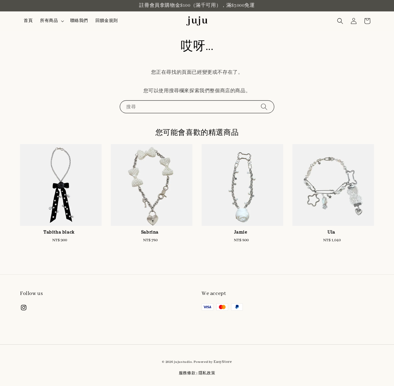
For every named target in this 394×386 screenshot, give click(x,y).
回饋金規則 (106, 20)
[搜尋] (264, 107)
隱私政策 (207, 373)
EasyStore (223, 361)
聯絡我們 (79, 20)
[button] (340, 21)
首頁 (28, 20)
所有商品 (49, 20)
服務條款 (187, 373)
